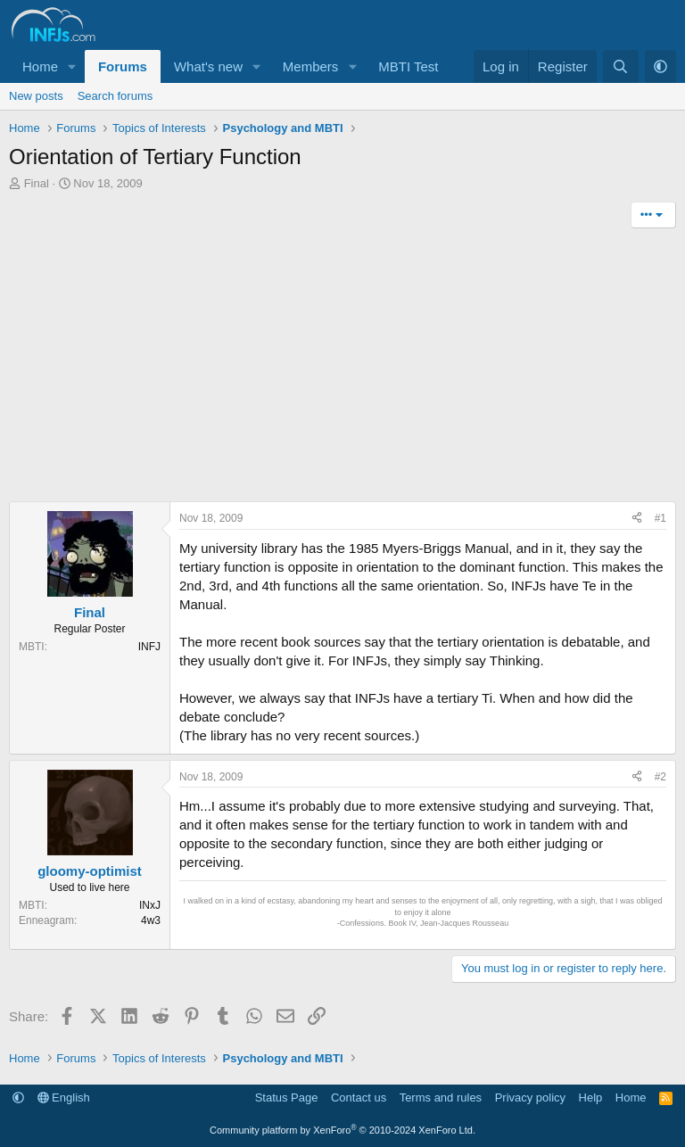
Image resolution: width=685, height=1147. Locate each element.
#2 (660, 777)
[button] (72, 66)
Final (36, 183)
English (63, 1097)
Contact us (358, 1097)
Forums (122, 66)
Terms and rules (441, 1097)
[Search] (620, 66)
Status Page (286, 1097)
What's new (208, 66)
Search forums (115, 96)
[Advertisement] (342, 367)
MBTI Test (408, 66)
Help (591, 1097)
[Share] (636, 518)
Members (311, 66)
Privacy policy (530, 1097)
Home (40, 66)
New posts (36, 96)
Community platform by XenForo (342, 1130)
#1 (660, 518)
